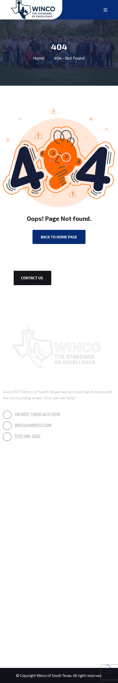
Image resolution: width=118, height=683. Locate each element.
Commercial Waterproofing (27, 574)
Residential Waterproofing (26, 563)
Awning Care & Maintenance (28, 466)
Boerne (9, 614)
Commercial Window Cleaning (29, 500)
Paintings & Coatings (21, 551)
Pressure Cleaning (19, 477)
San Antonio (13, 637)
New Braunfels (16, 625)
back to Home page (59, 237)
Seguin (9, 648)
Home (38, 58)
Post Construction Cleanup (26, 540)
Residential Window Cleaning (28, 511)
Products (11, 585)
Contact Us (32, 278)
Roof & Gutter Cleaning (23, 489)
